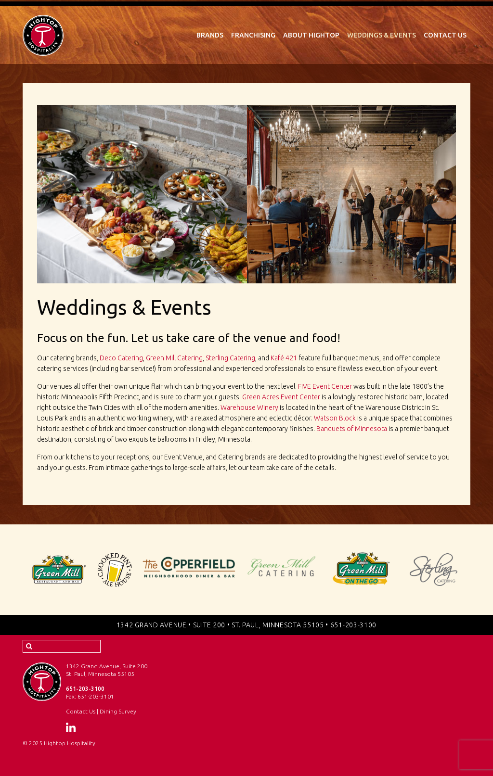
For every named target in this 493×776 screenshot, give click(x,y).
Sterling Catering (230, 358)
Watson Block (335, 418)
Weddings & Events (381, 35)
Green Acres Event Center (281, 397)
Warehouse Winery (249, 407)
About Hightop (311, 35)
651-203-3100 (353, 625)
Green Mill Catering (174, 358)
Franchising (253, 35)
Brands (209, 35)
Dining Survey (118, 711)
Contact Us (445, 35)
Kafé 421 (284, 358)
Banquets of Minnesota (351, 429)
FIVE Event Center (325, 386)
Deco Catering (121, 358)
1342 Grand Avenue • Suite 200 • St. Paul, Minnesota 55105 (220, 625)
